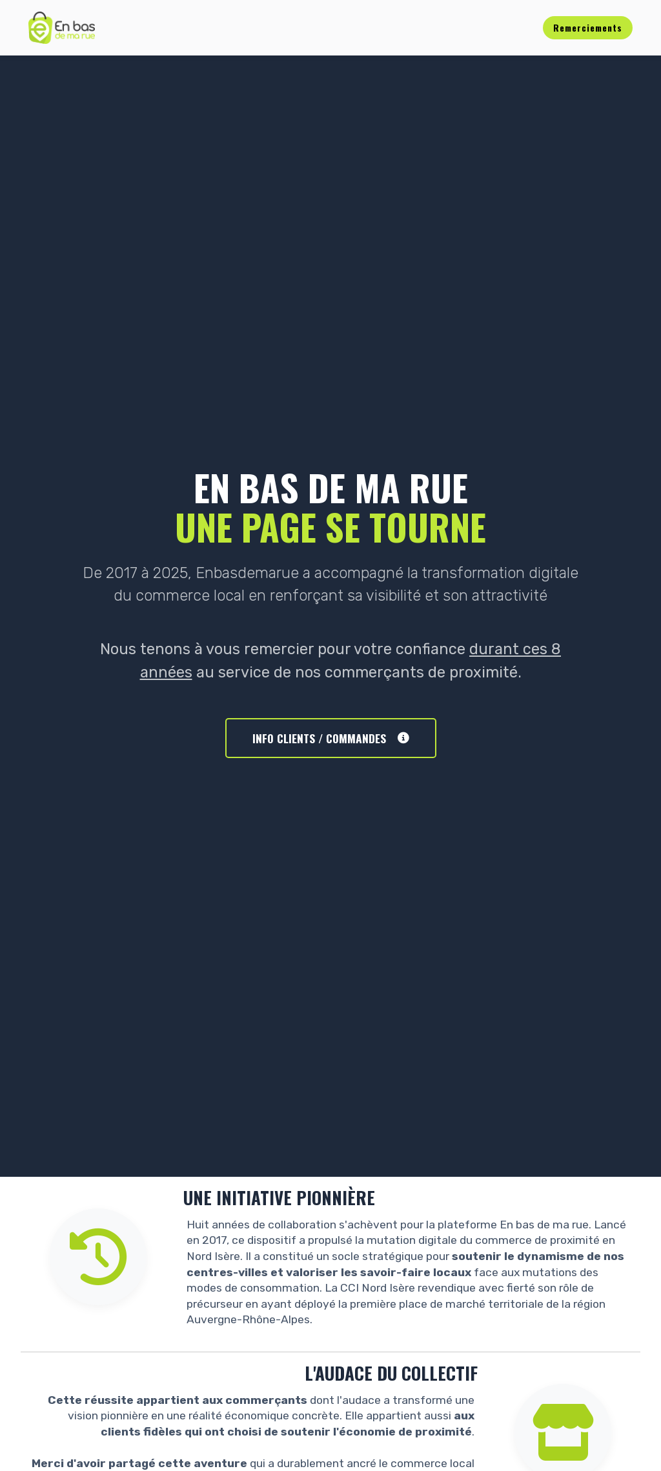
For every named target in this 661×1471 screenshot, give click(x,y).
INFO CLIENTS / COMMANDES (330, 738)
